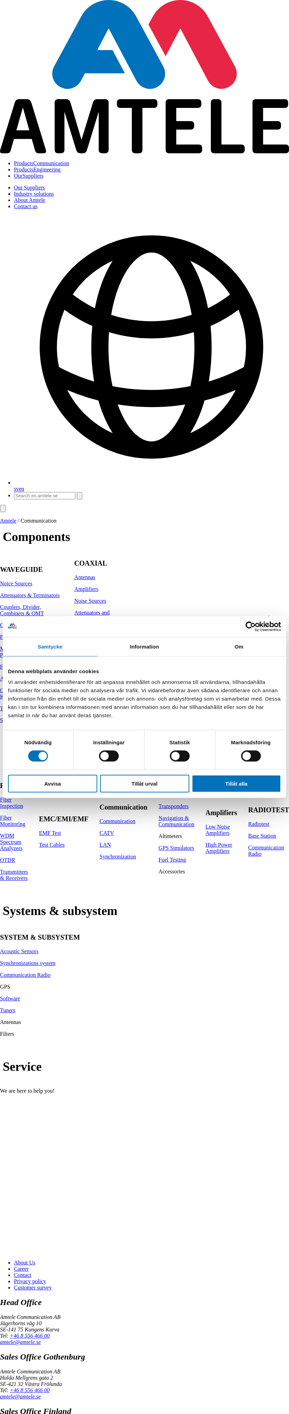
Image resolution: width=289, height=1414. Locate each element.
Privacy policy (30, 1281)
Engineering (37, 169)
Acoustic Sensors (19, 951)
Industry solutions (34, 194)
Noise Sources (90, 601)
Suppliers (28, 176)
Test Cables (52, 845)
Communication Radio (25, 975)
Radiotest (258, 824)
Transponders (173, 806)
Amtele (8, 521)
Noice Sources (16, 583)
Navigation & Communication (176, 821)
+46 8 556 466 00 (30, 1336)
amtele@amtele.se (20, 1342)
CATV (107, 833)
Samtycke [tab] (50, 646)
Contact (22, 1275)
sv (16, 489)
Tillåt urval (145, 784)
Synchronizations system (28, 963)
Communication (41, 163)
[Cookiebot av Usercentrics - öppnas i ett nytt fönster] (250, 626)
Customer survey (33, 1287)
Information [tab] (144, 646)
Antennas (84, 577)
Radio (255, 854)
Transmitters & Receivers (14, 875)
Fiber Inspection (11, 803)
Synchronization (118, 857)
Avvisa (52, 784)
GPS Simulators (176, 848)
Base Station (262, 836)
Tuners (7, 1010)
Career (21, 1269)
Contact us (26, 206)
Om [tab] (238, 646)
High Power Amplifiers (218, 848)
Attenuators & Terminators (30, 595)
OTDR (7, 860)
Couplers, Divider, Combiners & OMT (22, 610)
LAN (105, 845)
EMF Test (50, 833)
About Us (24, 1262)
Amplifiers (86, 589)
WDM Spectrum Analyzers (11, 842)
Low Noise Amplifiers (217, 830)
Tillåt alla (236, 784)
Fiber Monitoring (12, 821)
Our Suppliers (29, 187)
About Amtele (29, 200)
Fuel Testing (172, 860)
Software (10, 998)
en (21, 489)
